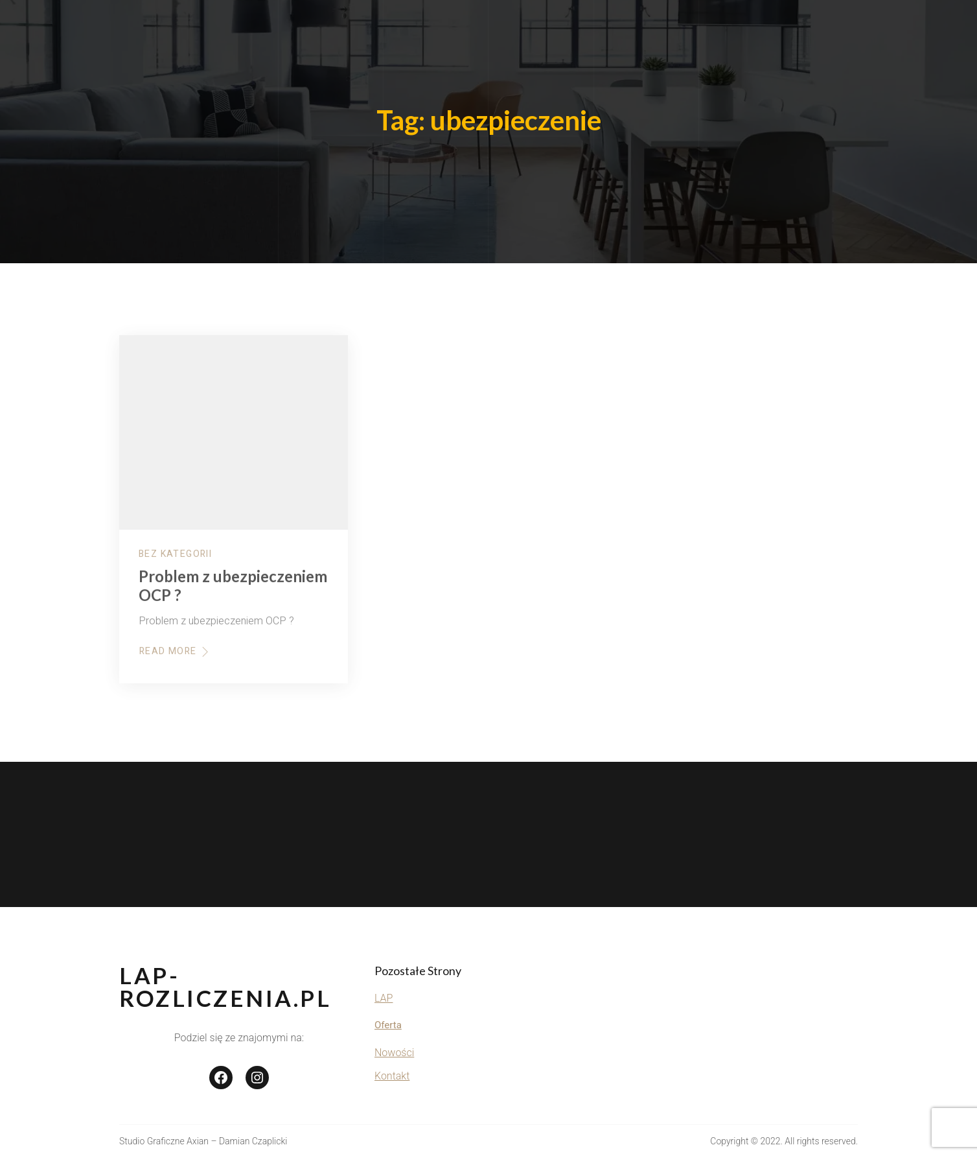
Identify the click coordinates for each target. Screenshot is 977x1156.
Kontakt (391, 1076)
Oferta (388, 1025)
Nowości (394, 1052)
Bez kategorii (175, 561)
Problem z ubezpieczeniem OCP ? (233, 593)
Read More (175, 659)
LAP (383, 998)
